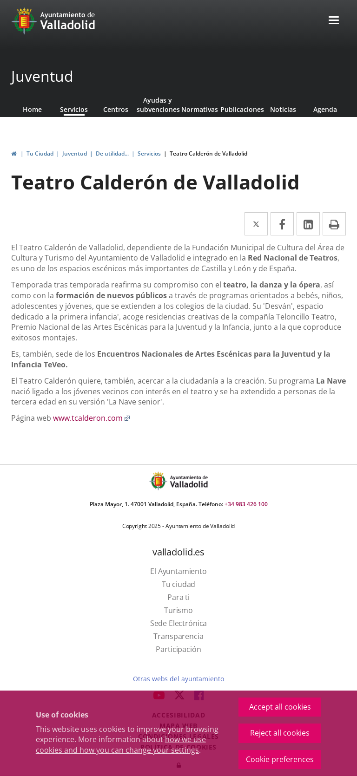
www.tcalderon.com (91, 418)
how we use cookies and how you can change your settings (121, 744)
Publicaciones (241, 109)
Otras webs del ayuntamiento (178, 678)
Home (32, 109)
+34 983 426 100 (246, 504)
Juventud (42, 76)
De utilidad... (112, 153)
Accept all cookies (280, 707)
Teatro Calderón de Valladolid (208, 153)
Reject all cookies (280, 733)
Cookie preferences (280, 759)
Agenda (325, 109)
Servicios (74, 109)
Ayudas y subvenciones (157, 105)
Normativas (199, 109)
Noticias (283, 109)
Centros (115, 109)
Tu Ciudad (39, 153)
